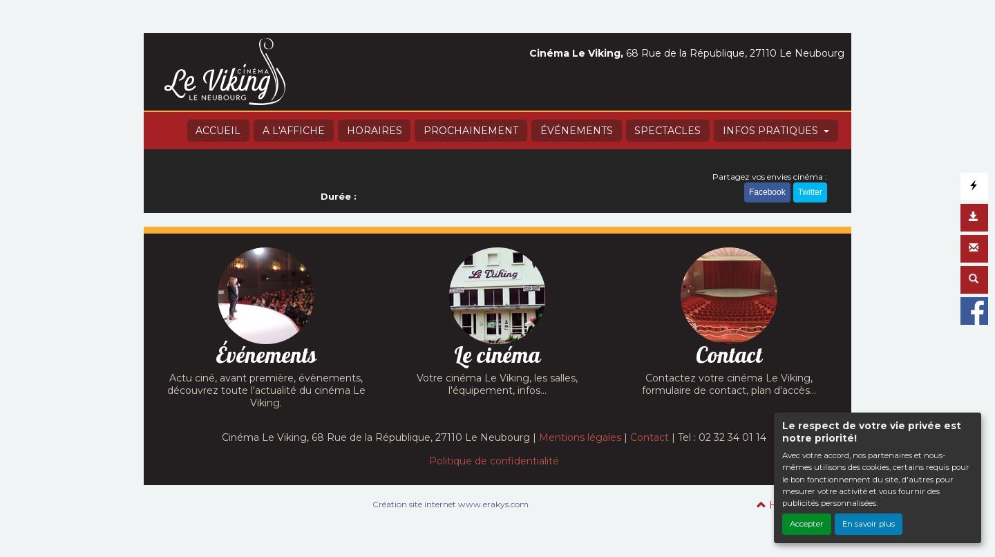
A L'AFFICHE (294, 130)
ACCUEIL (218, 130)
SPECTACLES (667, 130)
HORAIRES (374, 130)
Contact (649, 437)
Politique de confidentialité (494, 461)
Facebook (767, 192)
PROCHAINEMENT (471, 130)
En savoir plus (868, 524)
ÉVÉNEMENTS (576, 130)
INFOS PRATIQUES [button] (772, 130)
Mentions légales (580, 437)
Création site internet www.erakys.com (450, 504)
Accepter (807, 524)
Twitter (810, 192)
